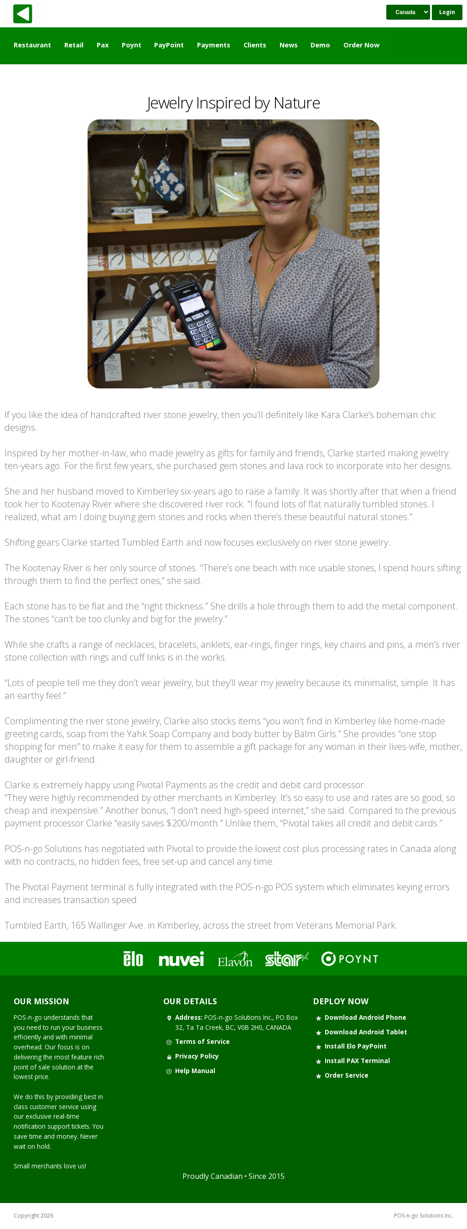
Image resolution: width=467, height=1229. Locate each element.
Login (447, 12)
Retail (73, 45)
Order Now (361, 45)
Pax (103, 45)
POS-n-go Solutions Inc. (423, 1215)
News (289, 45)
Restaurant (32, 45)
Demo (320, 45)
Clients (255, 45)
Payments (213, 45)
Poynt (131, 45)
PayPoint (169, 45)
